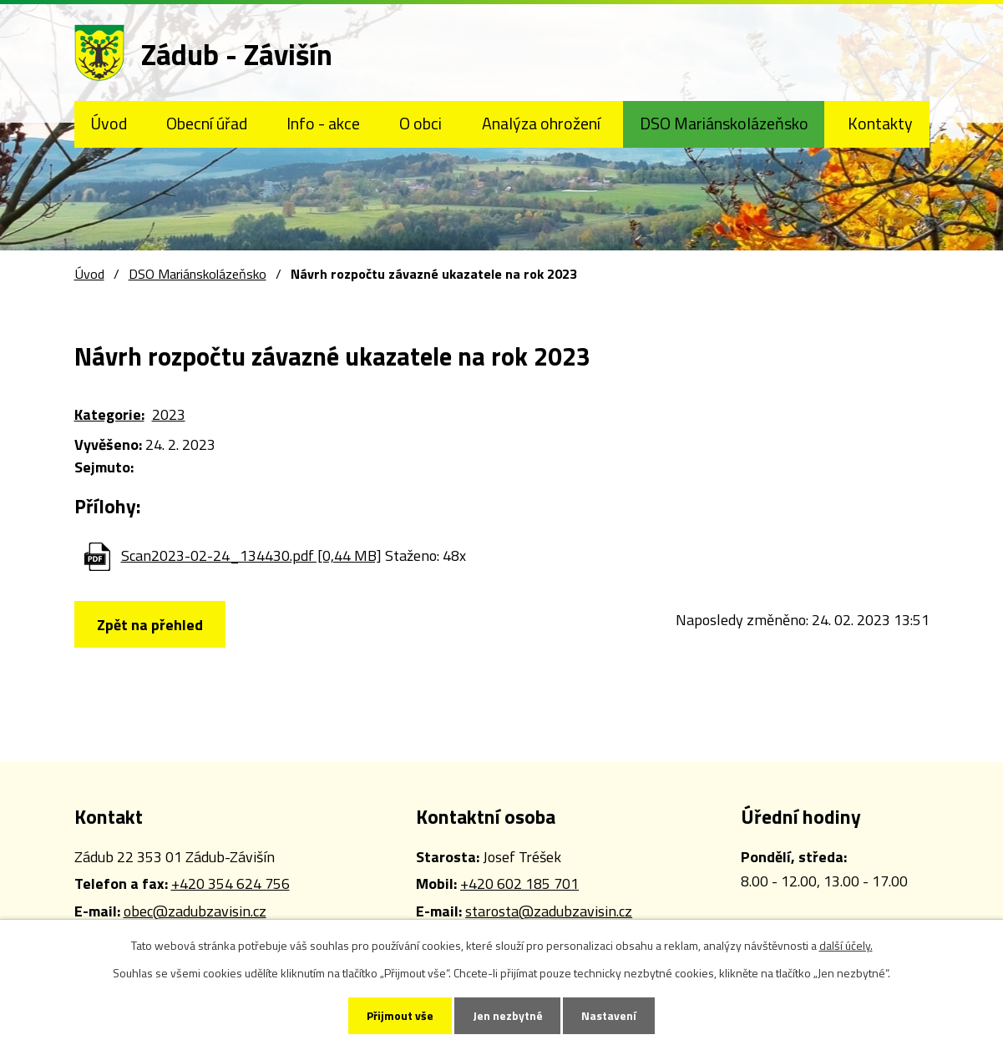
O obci (420, 123)
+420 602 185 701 (519, 883)
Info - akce (323, 123)
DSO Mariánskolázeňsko (724, 123)
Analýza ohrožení (541, 123)
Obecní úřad (206, 123)
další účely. (846, 944)
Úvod (108, 123)
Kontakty (880, 123)
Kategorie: (109, 414)
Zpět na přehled (152, 624)
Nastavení (611, 1015)
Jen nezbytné (508, 1015)
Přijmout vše (398, 1015)
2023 (168, 414)
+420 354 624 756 (230, 883)
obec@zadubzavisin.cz (195, 911)
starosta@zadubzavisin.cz (548, 911)
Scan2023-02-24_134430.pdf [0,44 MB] (251, 555)
